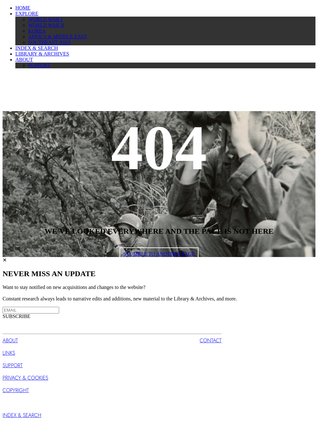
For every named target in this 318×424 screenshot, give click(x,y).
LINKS (9, 353)
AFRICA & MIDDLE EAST (57, 36)
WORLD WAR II (46, 25)
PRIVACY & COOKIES (25, 378)
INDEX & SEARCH (36, 48)
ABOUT (24, 59)
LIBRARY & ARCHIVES (42, 54)
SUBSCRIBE (16, 316)
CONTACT (211, 340)
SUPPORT (39, 65)
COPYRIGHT (16, 390)
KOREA (37, 31)
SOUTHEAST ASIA (49, 42)
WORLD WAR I (45, 19)
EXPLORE (26, 13)
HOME (22, 8)
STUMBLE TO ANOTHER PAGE (159, 254)
